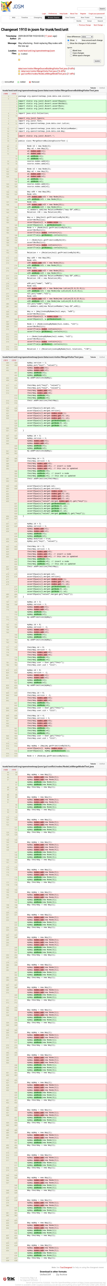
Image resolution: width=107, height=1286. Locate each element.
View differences (74, 37)
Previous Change (85, 25)
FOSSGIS (46, 1283)
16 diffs (61, 71)
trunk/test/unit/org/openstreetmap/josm (36, 51)
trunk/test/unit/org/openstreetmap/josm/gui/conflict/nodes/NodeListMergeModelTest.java (48, 766)
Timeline (24, 18)
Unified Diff (45, 1274)
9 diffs (71, 68)
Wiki (13, 18)
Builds (79, 21)
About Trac (74, 14)
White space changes (81, 55)
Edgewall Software (30, 1280)
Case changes (78, 53)
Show (70, 40)
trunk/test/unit (56, 29)
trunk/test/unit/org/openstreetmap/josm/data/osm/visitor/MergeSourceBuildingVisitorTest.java (51, 90)
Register (83, 14)
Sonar (89, 21)
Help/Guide (64, 14)
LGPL (97, 1285)
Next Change (98, 25)
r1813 (5, 360)
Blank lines (77, 50)
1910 (23, 29)
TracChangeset (66, 1267)
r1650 (5, 770)
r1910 (14, 94)
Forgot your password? (97, 14)
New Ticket (85, 18)
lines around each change (89, 40)
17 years (48, 36)
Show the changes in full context (81, 43)
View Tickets (70, 18)
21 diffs (70, 74)
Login (44, 14)
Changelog (38, 18)
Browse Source (53, 18)
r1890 (5, 94)
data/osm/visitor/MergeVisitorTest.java (39, 71)
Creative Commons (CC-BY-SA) (48, 1285)
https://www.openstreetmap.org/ (92, 1283)
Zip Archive (61, 1274)
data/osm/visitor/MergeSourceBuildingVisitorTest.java (43, 68)
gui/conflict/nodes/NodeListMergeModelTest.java (44, 74)
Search (100, 21)
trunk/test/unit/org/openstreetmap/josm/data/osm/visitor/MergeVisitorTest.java (43, 357)
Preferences (52, 14)
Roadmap (99, 18)
